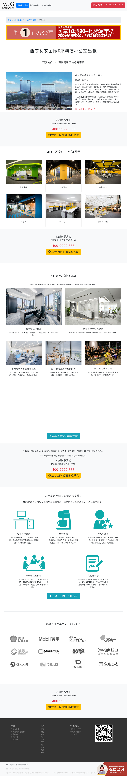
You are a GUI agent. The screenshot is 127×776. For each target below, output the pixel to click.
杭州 (42, 752)
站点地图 (25, 765)
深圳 (42, 734)
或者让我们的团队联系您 (63, 135)
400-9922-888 (75, 729)
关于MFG (12, 765)
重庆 (42, 745)
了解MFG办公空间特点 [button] (63, 596)
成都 (42, 740)
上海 (42, 732)
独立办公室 (15, 729)
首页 (9, 20)
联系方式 (19, 765)
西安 (42, 742)
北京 (42, 729)
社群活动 (14, 740)
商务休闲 (14, 737)
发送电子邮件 (75, 732)
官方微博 (73, 734)
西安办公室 (31, 20)
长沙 (42, 750)
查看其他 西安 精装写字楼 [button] (63, 436)
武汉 (42, 747)
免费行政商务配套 (18, 732)
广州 (42, 737)
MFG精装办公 (19, 20)
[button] (108, 5)
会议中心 (14, 734)
